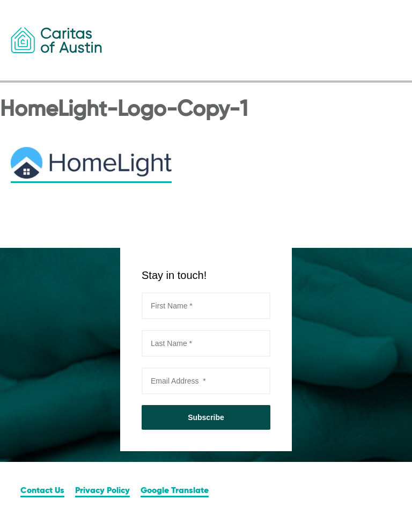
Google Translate (175, 491)
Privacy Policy (102, 491)
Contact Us (42, 491)
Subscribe (206, 417)
